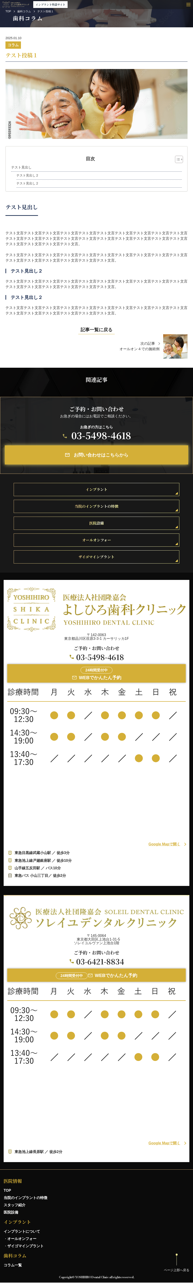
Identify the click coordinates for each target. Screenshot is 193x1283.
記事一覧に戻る (96, 329)
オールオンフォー (21, 1239)
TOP (8, 11)
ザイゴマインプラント (25, 1246)
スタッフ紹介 (14, 1205)
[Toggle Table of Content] (177, 159)
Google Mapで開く (164, 844)
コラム (13, 45)
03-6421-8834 (100, 961)
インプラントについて (22, 1231)
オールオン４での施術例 (139, 349)
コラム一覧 (13, 1265)
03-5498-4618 (101, 435)
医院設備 (11, 1212)
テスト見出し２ (27, 175)
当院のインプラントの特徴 (25, 1198)
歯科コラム (24, 11)
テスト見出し (21, 167)
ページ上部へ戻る (176, 1270)
